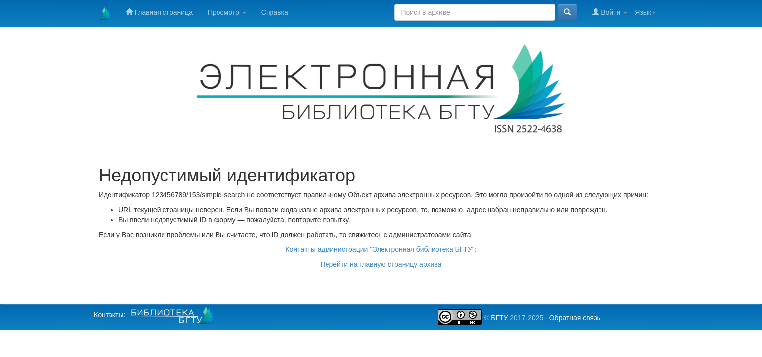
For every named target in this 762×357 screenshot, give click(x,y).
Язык (645, 12)
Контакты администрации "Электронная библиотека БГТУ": (380, 249)
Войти (609, 12)
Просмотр (227, 12)
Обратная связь (574, 318)
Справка (274, 12)
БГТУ (499, 318)
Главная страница (159, 12)
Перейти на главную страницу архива (381, 264)
